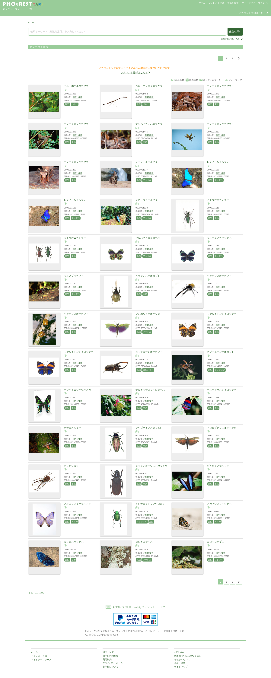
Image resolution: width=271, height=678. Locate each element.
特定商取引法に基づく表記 (187, 655)
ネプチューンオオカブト (149, 351)
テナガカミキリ (72, 427)
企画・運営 (179, 663)
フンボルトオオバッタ (148, 313)
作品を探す (233, 3)
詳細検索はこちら (232, 38)
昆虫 (67, 104)
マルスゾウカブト (74, 275)
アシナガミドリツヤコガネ (150, 503)
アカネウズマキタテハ (219, 503)
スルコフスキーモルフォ (77, 503)
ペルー (75, 104)
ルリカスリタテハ (74, 541)
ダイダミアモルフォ (218, 465)
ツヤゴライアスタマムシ (149, 427)
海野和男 (77, 97)
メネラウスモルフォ (147, 200)
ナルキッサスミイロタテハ (150, 389)
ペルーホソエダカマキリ (77, 85)
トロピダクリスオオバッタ (221, 427)
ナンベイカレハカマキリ (220, 85)
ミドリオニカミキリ (218, 200)
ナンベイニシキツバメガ (77, 389)
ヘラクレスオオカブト (148, 275)
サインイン (263, 3)
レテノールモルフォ (147, 162)
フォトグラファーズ (41, 659)
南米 (217, 104)
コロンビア (148, 370)
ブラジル (147, 180)
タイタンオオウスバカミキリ (151, 465)
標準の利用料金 (110, 655)
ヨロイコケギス (144, 541)
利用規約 (107, 659)
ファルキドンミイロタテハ (221, 313)
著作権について (110, 666)
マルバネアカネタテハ (148, 237)
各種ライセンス (182, 659)
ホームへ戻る (36, 593)
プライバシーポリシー (114, 663)
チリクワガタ (71, 465)
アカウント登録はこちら (253, 12)
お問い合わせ (181, 652)
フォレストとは (216, 3)
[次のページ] (239, 58)
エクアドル (142, 521)
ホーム (202, 3)
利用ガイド (108, 652)
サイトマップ (248, 3)
